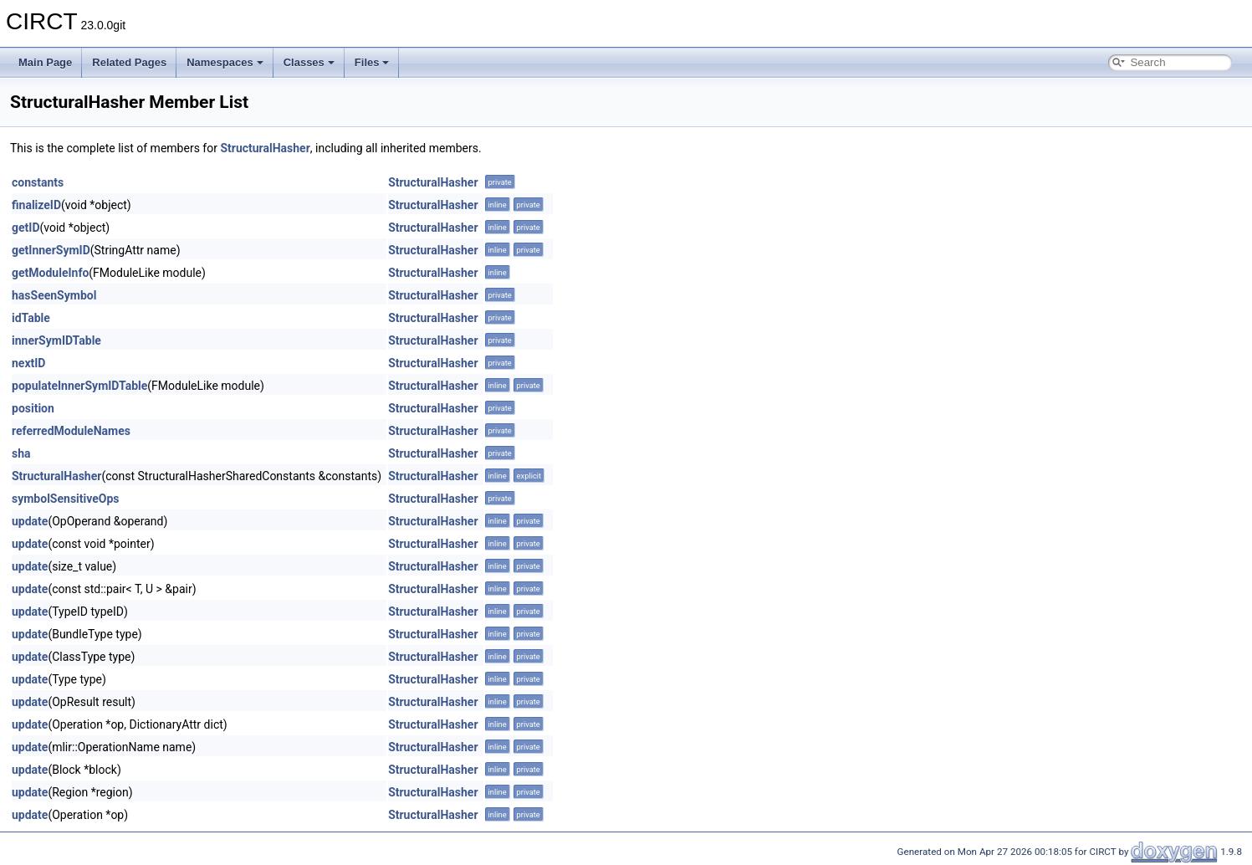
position (33, 408)
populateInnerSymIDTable (79, 385)
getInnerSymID (51, 250)
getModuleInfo (50, 272)
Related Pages (129, 62)
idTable (31, 318)
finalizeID (36, 205)
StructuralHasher (264, 148)
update (30, 521)
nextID (28, 363)
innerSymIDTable (56, 340)
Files (372, 62)
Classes (309, 62)
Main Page (45, 62)
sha (21, 453)
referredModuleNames (71, 431)
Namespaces (225, 62)
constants (38, 182)
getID (26, 227)
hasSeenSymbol (54, 295)
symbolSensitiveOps (66, 498)
